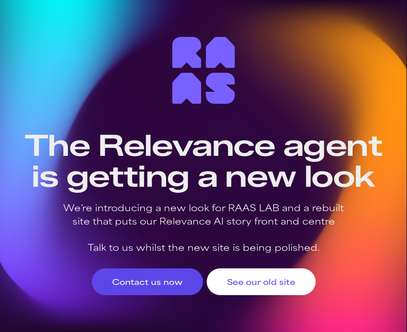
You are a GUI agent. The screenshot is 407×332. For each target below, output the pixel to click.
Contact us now (147, 281)
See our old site (261, 281)
